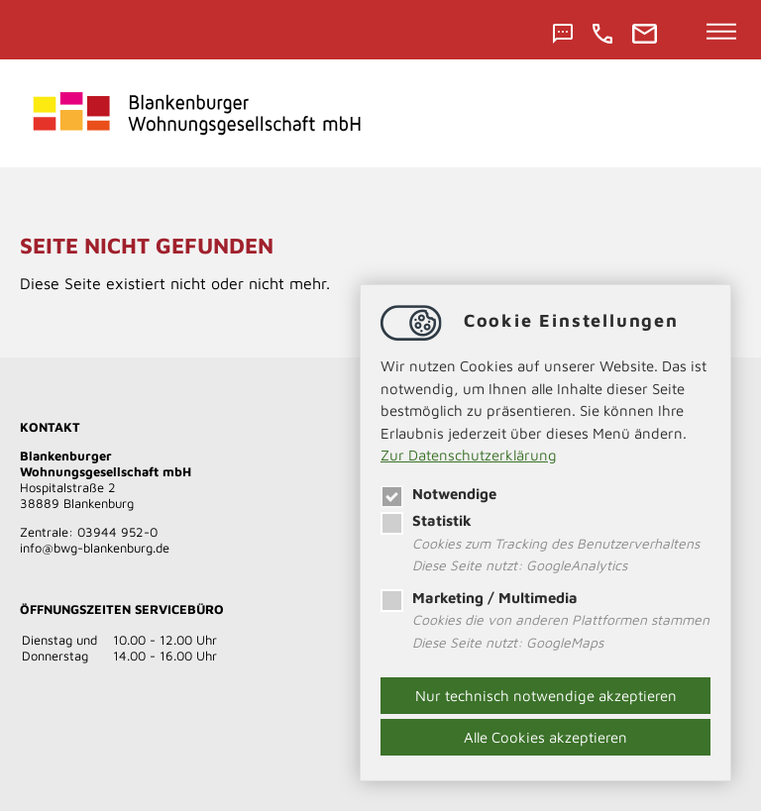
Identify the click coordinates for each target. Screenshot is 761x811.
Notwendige (438, 493)
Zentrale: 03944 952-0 (89, 532)
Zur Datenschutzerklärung (468, 455)
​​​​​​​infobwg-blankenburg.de (94, 548)
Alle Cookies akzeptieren (545, 737)
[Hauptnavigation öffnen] (722, 32)
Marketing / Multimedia (479, 597)
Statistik (426, 520)
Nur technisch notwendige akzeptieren (546, 695)
